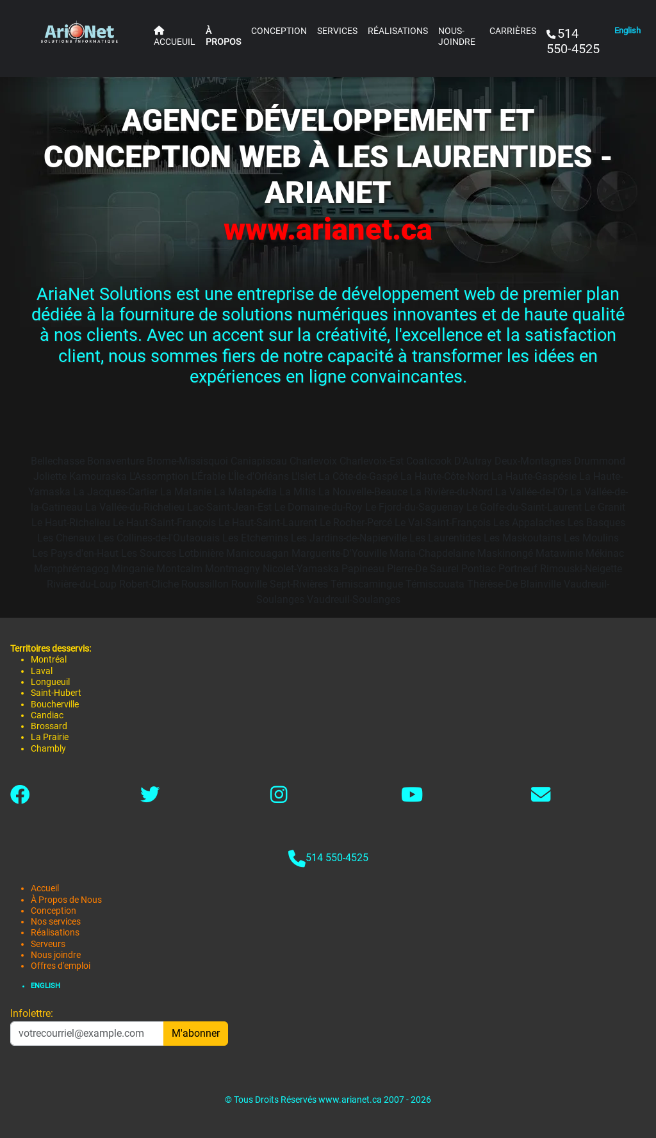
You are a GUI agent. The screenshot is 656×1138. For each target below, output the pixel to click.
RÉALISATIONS (398, 31)
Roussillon (205, 584)
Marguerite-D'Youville (339, 553)
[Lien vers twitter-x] (150, 798)
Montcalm (179, 569)
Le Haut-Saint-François (164, 522)
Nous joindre (56, 955)
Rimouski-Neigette (581, 569)
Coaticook (429, 461)
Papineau (362, 569)
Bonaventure (115, 461)
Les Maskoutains (522, 538)
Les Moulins (591, 538)
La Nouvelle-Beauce (362, 492)
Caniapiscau (259, 461)
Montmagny (232, 569)
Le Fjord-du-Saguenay (414, 507)
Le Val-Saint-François (443, 522)
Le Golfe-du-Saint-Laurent (524, 507)
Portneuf (517, 569)
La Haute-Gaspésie (534, 476)
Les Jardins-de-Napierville (349, 538)
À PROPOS (223, 36)
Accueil (45, 888)
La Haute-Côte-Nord (444, 476)
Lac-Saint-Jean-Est (229, 507)
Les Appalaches (529, 522)
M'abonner (196, 1033)
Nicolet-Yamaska (301, 569)
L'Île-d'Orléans (258, 476)
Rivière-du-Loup (82, 584)
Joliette (50, 476)
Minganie (132, 569)
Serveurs (48, 944)
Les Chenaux (66, 538)
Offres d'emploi (60, 966)
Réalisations (55, 932)
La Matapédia (245, 492)
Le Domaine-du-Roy (318, 507)
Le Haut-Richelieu (70, 522)
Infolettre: (31, 1013)
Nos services (56, 921)
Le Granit (604, 507)
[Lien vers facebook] (19, 798)
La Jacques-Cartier (115, 492)
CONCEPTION (279, 31)
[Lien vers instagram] (279, 798)
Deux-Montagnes (533, 461)
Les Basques (596, 522)
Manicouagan (257, 553)
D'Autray (473, 461)
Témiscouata (435, 584)
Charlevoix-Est (372, 461)
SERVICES (337, 31)
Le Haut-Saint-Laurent (267, 522)
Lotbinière (201, 553)
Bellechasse (58, 461)
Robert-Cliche (149, 584)
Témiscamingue (367, 584)
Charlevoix (313, 461)
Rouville (249, 584)
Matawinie (559, 553)
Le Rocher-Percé (356, 522)
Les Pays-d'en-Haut (75, 553)
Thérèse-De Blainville (514, 584)
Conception (53, 910)
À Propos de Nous (66, 900)
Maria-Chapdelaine (432, 553)
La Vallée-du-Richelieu (134, 507)
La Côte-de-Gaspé (358, 476)
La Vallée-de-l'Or (531, 492)
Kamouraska (98, 476)
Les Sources (148, 553)
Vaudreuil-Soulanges (353, 599)
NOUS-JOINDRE (456, 36)
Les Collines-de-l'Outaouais (159, 538)
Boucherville (55, 704)
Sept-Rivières (299, 584)
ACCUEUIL (174, 36)
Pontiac (478, 569)
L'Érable (209, 476)
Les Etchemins (255, 538)
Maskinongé (505, 553)
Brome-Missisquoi (187, 461)
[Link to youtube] (412, 798)
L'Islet (303, 476)
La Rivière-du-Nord (451, 492)
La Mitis (297, 492)
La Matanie (185, 492)
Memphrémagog (71, 569)
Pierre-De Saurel (423, 569)
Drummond (599, 461)
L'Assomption (159, 476)
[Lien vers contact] (540, 798)
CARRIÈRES (512, 31)
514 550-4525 (337, 858)
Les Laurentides (445, 538)
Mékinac (605, 553)
